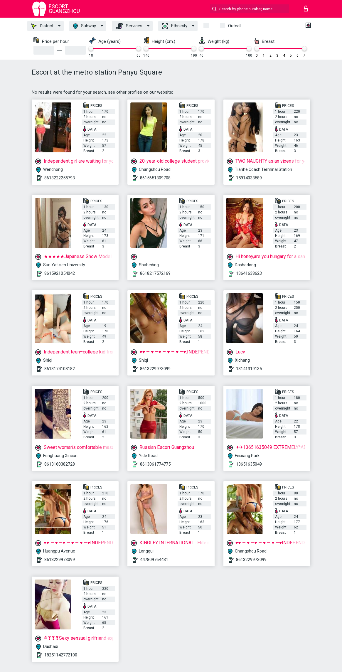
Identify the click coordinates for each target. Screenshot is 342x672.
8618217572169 (155, 273)
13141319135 (249, 368)
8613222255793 (59, 178)
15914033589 (249, 178)
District (42, 26)
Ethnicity (174, 26)
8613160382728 (59, 464)
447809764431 (154, 559)
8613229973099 (155, 368)
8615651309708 (155, 178)
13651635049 (249, 464)
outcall (234, 25)
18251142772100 (60, 655)
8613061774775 (155, 464)
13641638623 (249, 273)
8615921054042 (59, 273)
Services (129, 26)
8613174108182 (59, 368)
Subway (84, 26)
